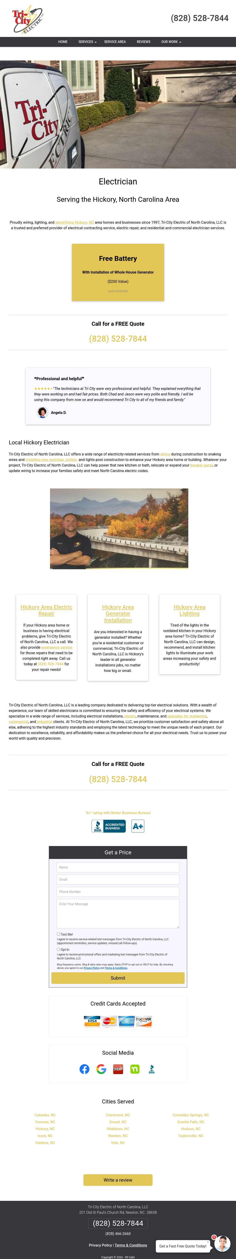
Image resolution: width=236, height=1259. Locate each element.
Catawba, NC (45, 1101)
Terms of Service (151, 1249)
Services (88, 43)
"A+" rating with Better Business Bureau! (118, 799)
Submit (118, 964)
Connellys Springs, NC (191, 1101)
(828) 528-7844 (200, 18)
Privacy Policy (92, 954)
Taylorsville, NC (191, 1122)
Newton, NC (118, 1122)
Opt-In (65, 936)
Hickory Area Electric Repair (46, 596)
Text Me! (67, 921)
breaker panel (201, 451)
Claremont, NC (118, 1101)
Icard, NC (45, 1122)
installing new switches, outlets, (51, 446)
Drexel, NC (118, 1108)
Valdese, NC (45, 1129)
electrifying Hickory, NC (74, 209)
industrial (44, 708)
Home (63, 42)
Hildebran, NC (118, 1115)
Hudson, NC (191, 1115)
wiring (165, 440)
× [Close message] (208, 1242)
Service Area (115, 42)
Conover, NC (45, 1108)
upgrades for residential (186, 702)
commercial (18, 708)
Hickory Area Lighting (190, 596)
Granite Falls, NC (191, 1108)
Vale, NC (118, 1129)
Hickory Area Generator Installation (118, 600)
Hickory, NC (45, 1115)
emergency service (56, 634)
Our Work (171, 43)
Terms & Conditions (116, 954)
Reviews (143, 42)
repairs (130, 702)
